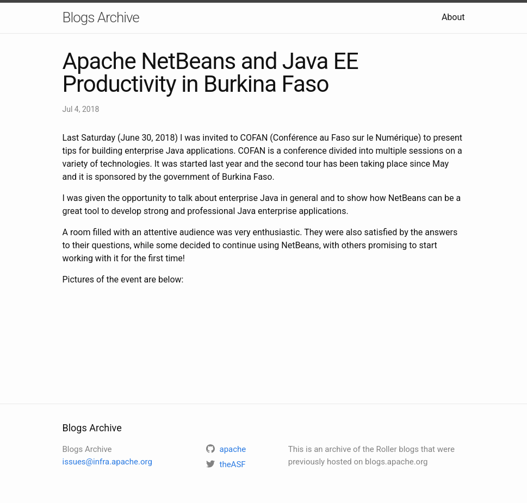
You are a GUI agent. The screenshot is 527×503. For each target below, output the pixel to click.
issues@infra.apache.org (107, 462)
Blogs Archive (101, 17)
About (453, 17)
